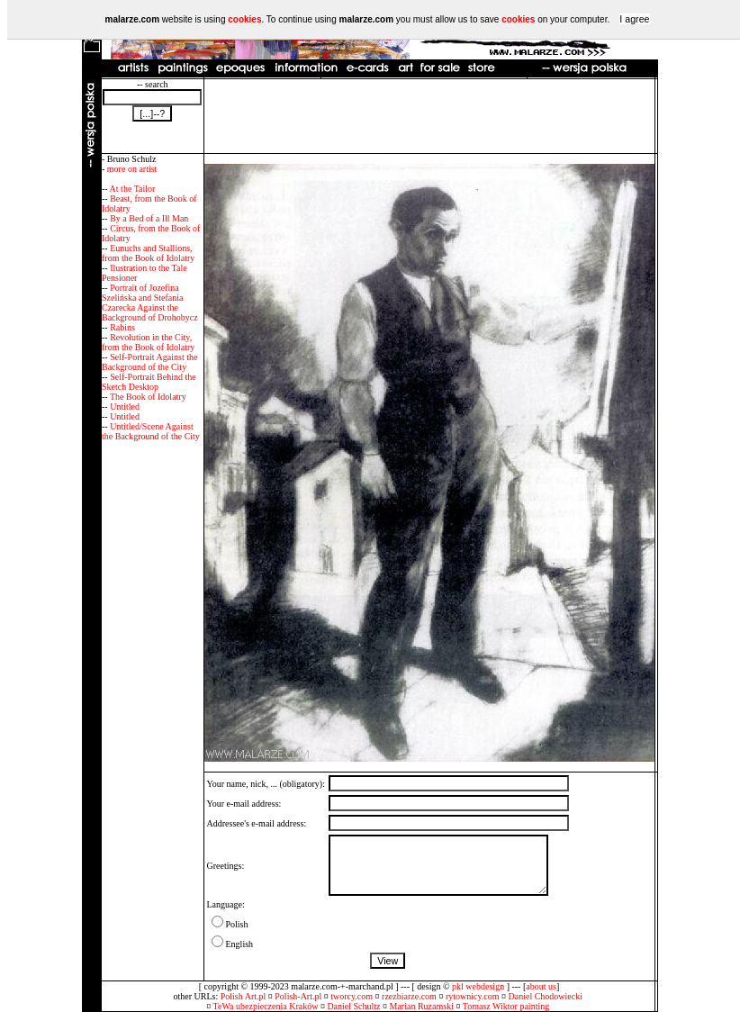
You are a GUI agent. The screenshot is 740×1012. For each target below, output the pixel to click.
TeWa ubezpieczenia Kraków (266, 1006)
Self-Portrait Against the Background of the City (149, 362)
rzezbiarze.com (409, 996)
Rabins (122, 327)
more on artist (132, 169)
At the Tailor (133, 189)
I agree (634, 19)
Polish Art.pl (243, 996)
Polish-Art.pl (298, 996)
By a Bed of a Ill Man (149, 218)
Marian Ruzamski (422, 1006)
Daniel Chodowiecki (545, 996)
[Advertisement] (429, 116)
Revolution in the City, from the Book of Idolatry (148, 342)
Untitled (125, 406)
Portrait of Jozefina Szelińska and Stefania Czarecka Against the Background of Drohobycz (150, 302)
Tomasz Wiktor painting (506, 1006)
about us (541, 986)
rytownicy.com (473, 996)
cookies (244, 19)
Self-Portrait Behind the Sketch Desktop (149, 382)
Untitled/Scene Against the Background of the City (151, 431)
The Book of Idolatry (148, 397)
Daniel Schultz (353, 1006)
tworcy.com (351, 996)
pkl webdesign (478, 986)
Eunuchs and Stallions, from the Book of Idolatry (148, 253)
